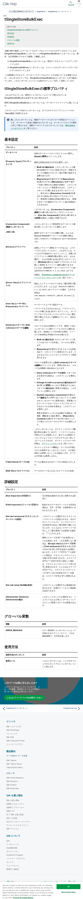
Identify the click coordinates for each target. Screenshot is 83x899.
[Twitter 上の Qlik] (65, 880)
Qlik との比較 (11, 816)
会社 (8, 839)
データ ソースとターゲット (17, 823)
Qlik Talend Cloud (14, 762)
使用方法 (10, 43)
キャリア (10, 860)
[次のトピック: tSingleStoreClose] (61, 707)
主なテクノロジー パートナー (18, 820)
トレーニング (11, 732)
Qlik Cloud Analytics (15, 776)
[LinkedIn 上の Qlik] (69, 880)
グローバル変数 (13, 40)
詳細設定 (10, 37)
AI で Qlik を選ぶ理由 (15, 813)
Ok (68, 887)
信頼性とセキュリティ (15, 802)
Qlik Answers (12, 780)
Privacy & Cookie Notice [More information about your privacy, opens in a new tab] (23, 898)
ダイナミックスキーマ (51, 443)
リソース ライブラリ (14, 742)
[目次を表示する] (5, 11)
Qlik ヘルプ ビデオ (14, 725)
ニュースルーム (12, 864)
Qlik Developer (12, 728)
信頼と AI (10, 809)
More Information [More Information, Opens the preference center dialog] (68, 892)
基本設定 (10, 33)
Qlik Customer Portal (15, 739)
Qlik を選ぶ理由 (12, 799)
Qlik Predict (11, 783)
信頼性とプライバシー (15, 806)
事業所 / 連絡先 (12, 867)
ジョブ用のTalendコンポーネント (21, 11)
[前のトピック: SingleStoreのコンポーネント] (21, 707)
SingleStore (41, 11)
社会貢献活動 (11, 846)
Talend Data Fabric (14, 766)
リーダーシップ (12, 843)
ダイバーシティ (12, 850)
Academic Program (14, 853)
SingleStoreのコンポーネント (59, 11)
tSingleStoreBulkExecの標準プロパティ (23, 30)
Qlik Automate (12, 787)
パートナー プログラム (15, 857)
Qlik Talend (11, 759)
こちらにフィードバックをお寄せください (24, 696)
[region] (41, 890)
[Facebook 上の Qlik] (74, 880)
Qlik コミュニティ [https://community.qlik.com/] (52, 880)
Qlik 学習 (10, 735)
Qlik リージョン (12, 827)
